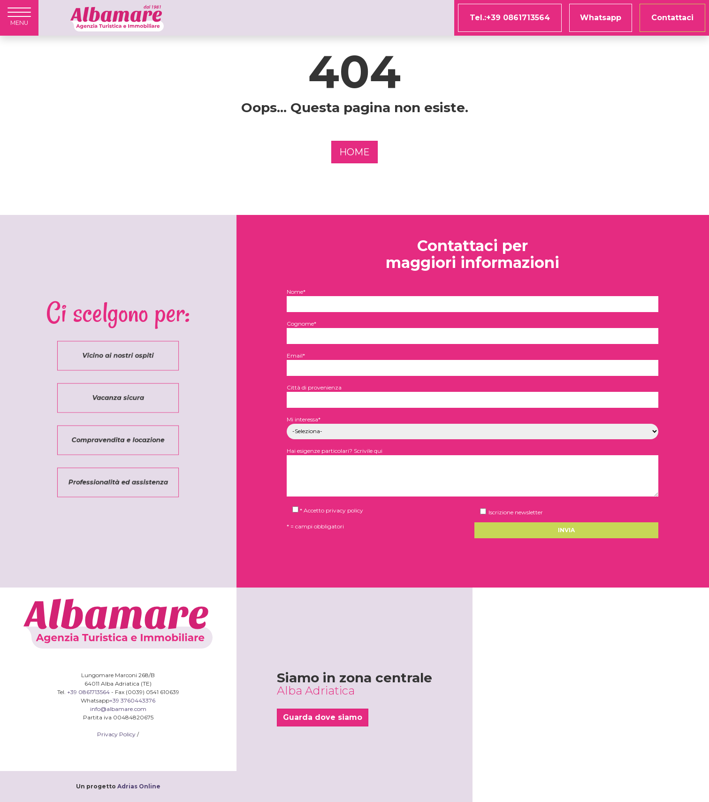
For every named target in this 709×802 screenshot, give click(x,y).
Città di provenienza (472, 393)
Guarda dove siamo (322, 717)
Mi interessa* (472, 425)
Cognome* (472, 329)
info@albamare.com (118, 708)
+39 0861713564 (88, 691)
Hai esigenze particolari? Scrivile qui (472, 472)
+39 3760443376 (132, 700)
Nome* (472, 297)
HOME (354, 152)
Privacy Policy (116, 734)
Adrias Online (138, 786)
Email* (472, 361)
